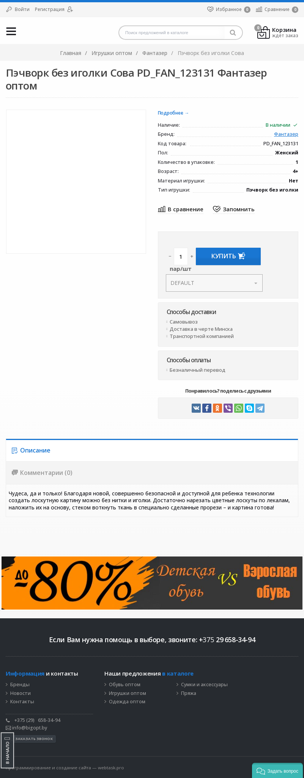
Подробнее (170, 113)
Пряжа (188, 693)
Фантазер (286, 134)
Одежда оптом (127, 702)
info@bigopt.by (26, 728)
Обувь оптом (124, 685)
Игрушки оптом (127, 693)
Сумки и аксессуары (204, 685)
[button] (277, 770)
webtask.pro (111, 767)
